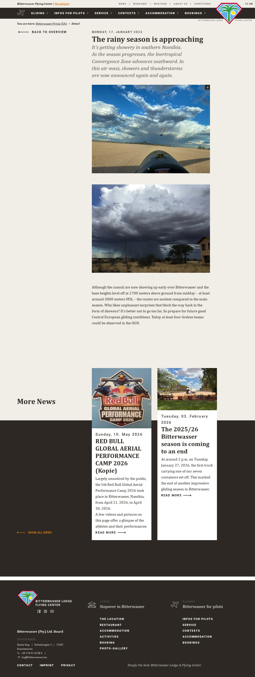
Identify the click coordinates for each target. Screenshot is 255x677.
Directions (201, 4)
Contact (26, 665)
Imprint (48, 665)
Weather (159, 4)
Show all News (40, 536)
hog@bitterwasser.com (35, 657)
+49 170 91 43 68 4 (32, 652)
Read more (106, 536)
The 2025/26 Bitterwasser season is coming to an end (185, 437)
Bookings (194, 13)
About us (179, 4)
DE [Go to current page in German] (246, 4)
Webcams (139, 4)
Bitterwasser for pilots (202, 606)
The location (112, 619)
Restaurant (111, 624)
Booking (107, 642)
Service (102, 13)
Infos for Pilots (70, 13)
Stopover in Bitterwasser (122, 606)
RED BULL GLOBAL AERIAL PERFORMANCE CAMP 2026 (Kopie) (119, 453)
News (121, 4)
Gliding (38, 13)
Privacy (69, 665)
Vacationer (63, 3)
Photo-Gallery (114, 648)
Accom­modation (161, 13)
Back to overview (50, 32)
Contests (128, 13)
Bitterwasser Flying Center (35, 3)
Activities (109, 636)
